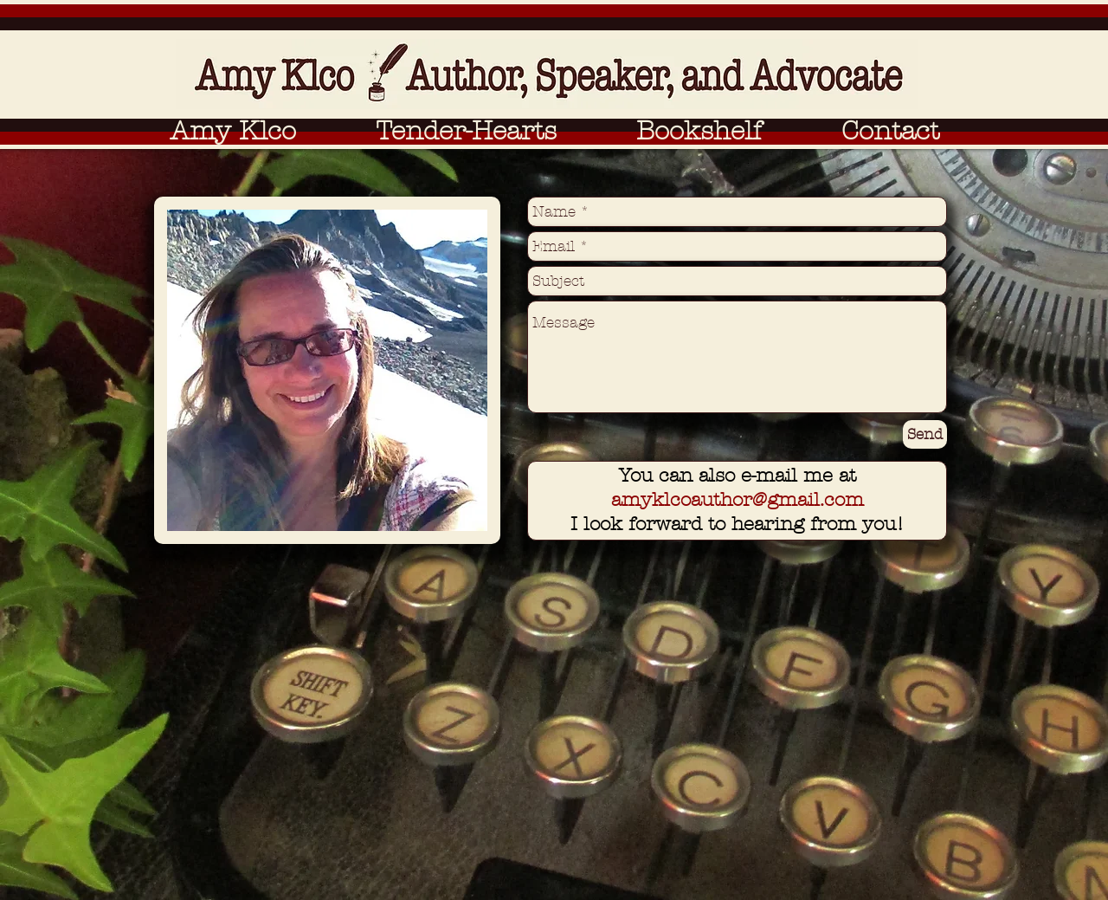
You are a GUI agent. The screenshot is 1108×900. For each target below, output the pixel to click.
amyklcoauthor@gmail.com (737, 500)
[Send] (925, 434)
